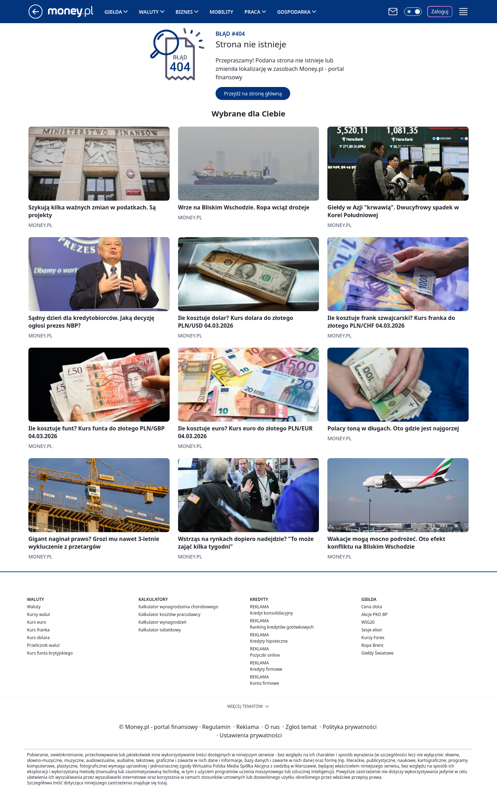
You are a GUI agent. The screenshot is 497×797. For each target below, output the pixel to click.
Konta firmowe (264, 683)
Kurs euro (36, 622)
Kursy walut (38, 614)
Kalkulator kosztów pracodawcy (169, 614)
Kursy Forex (372, 638)
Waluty (149, 11)
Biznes (184, 11)
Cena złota (371, 607)
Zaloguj (440, 11)
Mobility (221, 11)
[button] (463, 11)
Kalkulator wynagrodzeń (162, 622)
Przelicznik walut (43, 645)
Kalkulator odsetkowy (159, 630)
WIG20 (368, 622)
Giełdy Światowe (377, 653)
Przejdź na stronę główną (253, 93)
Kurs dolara (38, 638)
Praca (252, 11)
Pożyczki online (265, 655)
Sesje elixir (371, 630)
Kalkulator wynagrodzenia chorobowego (178, 607)
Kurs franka (38, 630)
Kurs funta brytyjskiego (50, 653)
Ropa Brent (372, 645)
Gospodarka (294, 11)
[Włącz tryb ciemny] (413, 11)
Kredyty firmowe (266, 669)
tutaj (161, 783)
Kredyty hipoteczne (269, 641)
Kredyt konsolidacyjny (271, 613)
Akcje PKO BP (374, 614)
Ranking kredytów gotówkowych (282, 627)
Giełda (113, 11)
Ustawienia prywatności (249, 735)
